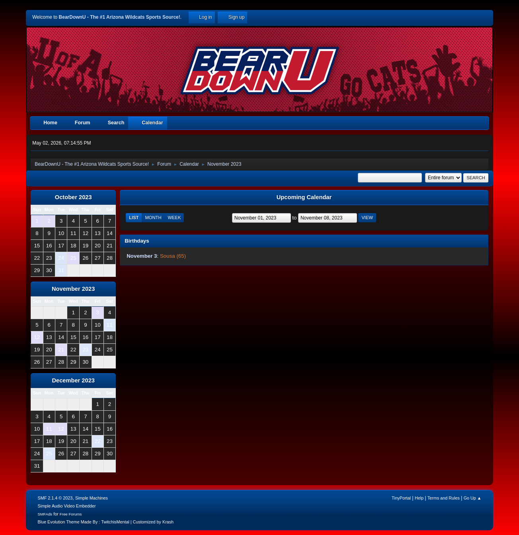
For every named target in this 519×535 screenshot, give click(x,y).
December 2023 (73, 380)
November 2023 (73, 289)
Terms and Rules (443, 498)
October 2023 (73, 197)
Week (174, 217)
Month (153, 217)
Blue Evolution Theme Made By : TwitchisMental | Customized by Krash (106, 521)
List (134, 217)
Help (419, 498)
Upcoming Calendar (304, 197)
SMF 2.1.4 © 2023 (55, 498)
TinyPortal (401, 498)
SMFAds (45, 514)
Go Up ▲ (473, 498)
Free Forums (71, 514)
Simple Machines (91, 498)
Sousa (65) (173, 256)
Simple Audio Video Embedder (67, 506)
